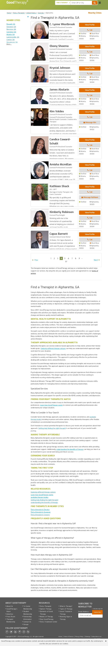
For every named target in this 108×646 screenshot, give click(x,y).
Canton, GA (11, 39)
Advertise (9, 614)
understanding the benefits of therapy (69, 449)
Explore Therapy (46, 609)
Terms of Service (68, 636)
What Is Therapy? (66, 606)
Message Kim (89, 122)
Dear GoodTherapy (47, 619)
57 (66, 261)
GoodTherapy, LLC (26, 636)
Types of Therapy (66, 609)
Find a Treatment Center (48, 622)
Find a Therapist (45, 606)
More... (9, 44)
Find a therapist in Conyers (40, 515)
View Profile (90, 25)
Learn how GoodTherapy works (51, 405)
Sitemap (87, 636)
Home (60, 636)
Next (96, 260)
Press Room (10, 616)
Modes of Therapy (46, 616)
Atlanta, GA (11, 34)
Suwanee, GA (11, 27)
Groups (26, 624)
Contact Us (27, 622)
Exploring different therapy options (53, 348)
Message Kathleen (89, 197)
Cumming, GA (11, 32)
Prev (36, 260)
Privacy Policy (79, 636)
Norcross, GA (11, 29)
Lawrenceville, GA (13, 37)
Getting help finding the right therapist (52, 428)
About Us (9, 606)
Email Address (84, 611)
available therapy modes (39, 497)
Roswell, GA (11, 24)
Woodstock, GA (12, 42)
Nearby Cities (94, 13)
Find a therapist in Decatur (40, 509)
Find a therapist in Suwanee (40, 512)
